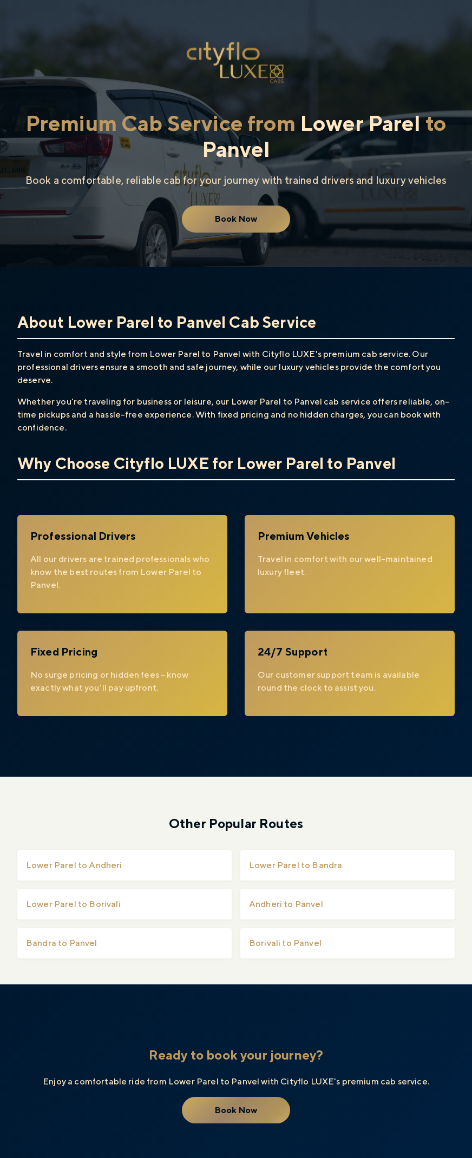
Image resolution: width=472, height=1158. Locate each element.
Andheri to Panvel (286, 904)
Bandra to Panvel (61, 943)
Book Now (236, 219)
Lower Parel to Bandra (295, 865)
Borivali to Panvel (285, 943)
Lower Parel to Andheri (74, 865)
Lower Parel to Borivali (73, 904)
